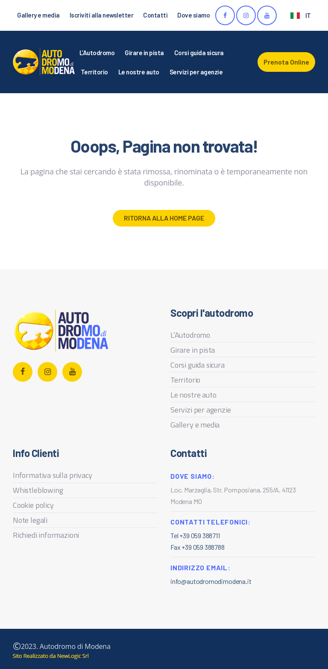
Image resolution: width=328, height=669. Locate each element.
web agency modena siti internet (50, 656)
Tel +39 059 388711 (195, 535)
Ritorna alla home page (164, 218)
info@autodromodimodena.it (211, 581)
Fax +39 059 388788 (197, 547)
